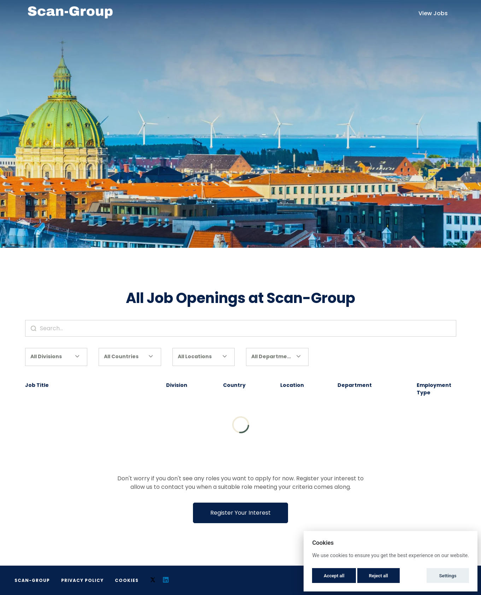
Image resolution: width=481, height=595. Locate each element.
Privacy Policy (82, 580)
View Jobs (433, 13)
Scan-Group (32, 580)
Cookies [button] (127, 580)
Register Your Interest (240, 513)
